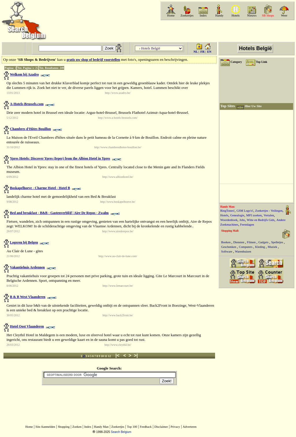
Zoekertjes (187, 15)
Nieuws (252, 15)
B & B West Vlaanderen (27, 297)
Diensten (239, 242)
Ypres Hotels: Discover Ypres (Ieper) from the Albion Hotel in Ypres (60, 158)
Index (203, 15)
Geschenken (229, 246)
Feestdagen (247, 224)
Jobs (242, 220)
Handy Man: (227, 206)
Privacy (175, 426)
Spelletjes (277, 242)
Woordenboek (229, 220)
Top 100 (132, 426)
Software (227, 251)
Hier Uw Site (253, 106)
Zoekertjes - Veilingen (269, 210)
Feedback (146, 426)
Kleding (260, 246)
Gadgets (263, 242)
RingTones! (227, 210)
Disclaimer (161, 426)
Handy (219, 15)
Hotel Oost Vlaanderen (27, 326)
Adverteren (190, 426)
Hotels (236, 15)
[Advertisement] (227, 31)
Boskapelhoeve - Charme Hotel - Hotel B (40, 188)
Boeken (226, 242)
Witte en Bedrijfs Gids (261, 220)
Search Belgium (121, 432)
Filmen (251, 242)
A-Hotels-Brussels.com (26, 104)
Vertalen (269, 215)
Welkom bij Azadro (24, 74)
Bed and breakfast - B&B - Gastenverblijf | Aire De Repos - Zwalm (59, 213)
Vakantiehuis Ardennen (27, 267)
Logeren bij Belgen (24, 242)
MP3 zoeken (254, 215)
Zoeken (77, 426)
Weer (284, 15)
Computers (246, 246)
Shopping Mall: (230, 230)
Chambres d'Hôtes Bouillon (30, 129)
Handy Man (101, 426)
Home (171, 15)
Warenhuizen (243, 251)
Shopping (64, 426)
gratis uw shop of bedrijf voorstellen (93, 60)
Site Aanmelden (45, 426)
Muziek (273, 246)
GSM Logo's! (244, 210)
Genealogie (237, 215)
